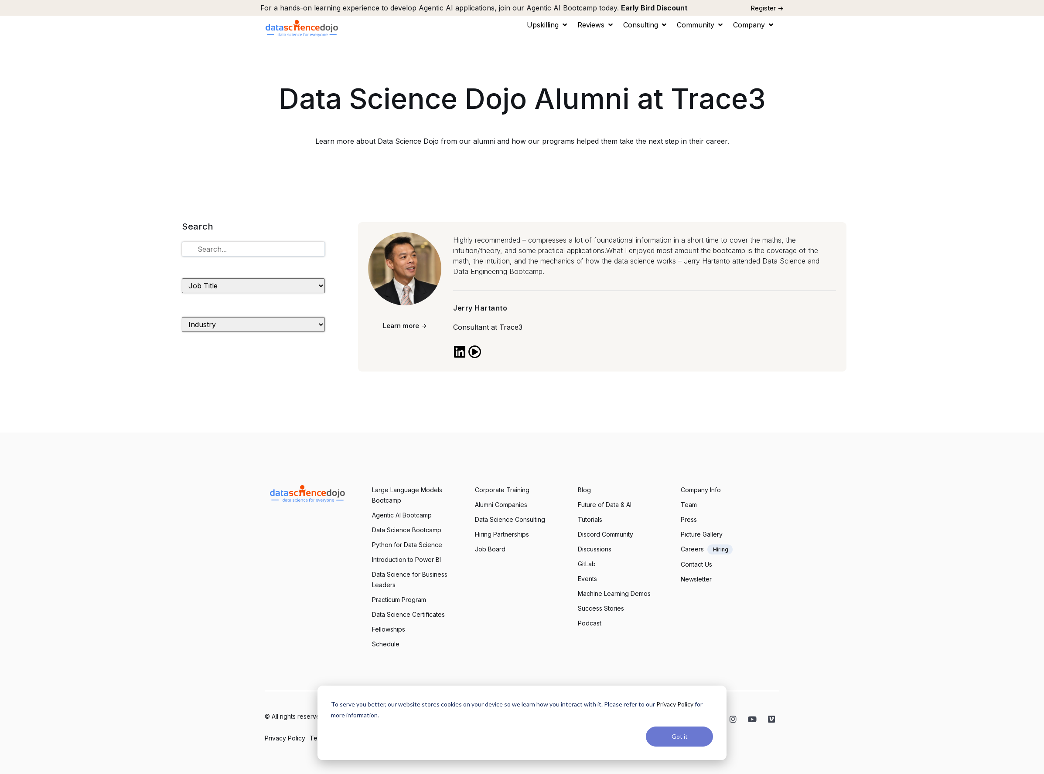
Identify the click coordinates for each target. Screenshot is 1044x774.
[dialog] (522, 723)
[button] (547, 24)
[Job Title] (253, 285)
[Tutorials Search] (253, 249)
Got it (680, 736)
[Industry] (253, 324)
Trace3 (510, 327)
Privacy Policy (674, 704)
